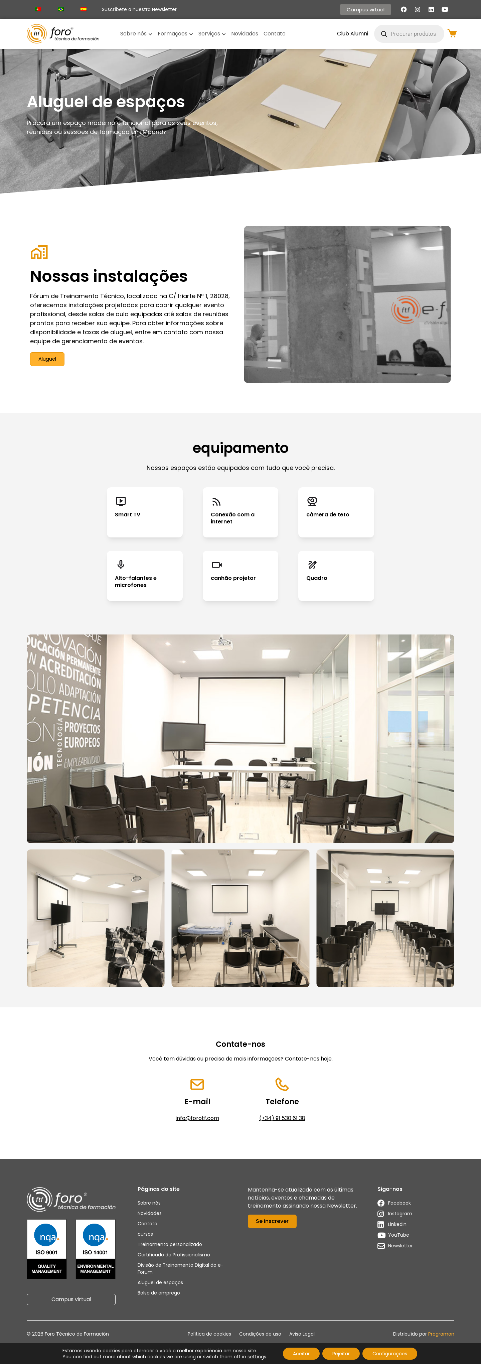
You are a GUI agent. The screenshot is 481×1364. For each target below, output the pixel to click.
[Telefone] (282, 1085)
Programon (441, 1335)
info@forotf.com (197, 1119)
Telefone (282, 1103)
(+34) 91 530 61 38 (282, 1119)
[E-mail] (197, 1085)
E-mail (197, 1103)
